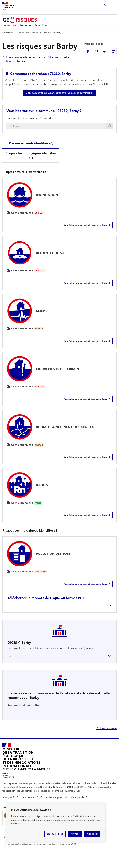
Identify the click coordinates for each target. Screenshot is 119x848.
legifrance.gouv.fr (55, 797)
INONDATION (47, 195)
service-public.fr (30, 797)
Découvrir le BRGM (70, 790)
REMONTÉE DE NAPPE (53, 253)
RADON (42, 485)
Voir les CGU (100, 84)
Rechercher (106, 4)
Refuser (75, 834)
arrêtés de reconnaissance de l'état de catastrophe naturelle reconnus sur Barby (59, 695)
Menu (115, 4)
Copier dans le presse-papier (105, 51)
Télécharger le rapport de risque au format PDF (45, 597)
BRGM (5, 831)
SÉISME (41, 311)
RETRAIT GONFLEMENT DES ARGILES (65, 427)
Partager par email (96, 51)
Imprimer (113, 51)
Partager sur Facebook (87, 51)
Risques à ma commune (27, 32)
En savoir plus (55, 834)
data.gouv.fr (77, 797)
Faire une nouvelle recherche (23, 57)
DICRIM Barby (19, 642)
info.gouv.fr (8, 797)
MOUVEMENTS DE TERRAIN (57, 369)
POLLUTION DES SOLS (53, 553)
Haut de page (108, 728)
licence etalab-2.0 (65, 844)
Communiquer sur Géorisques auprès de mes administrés (59, 93)
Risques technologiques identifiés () (31, 155)
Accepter (92, 834)
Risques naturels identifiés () (31, 143)
